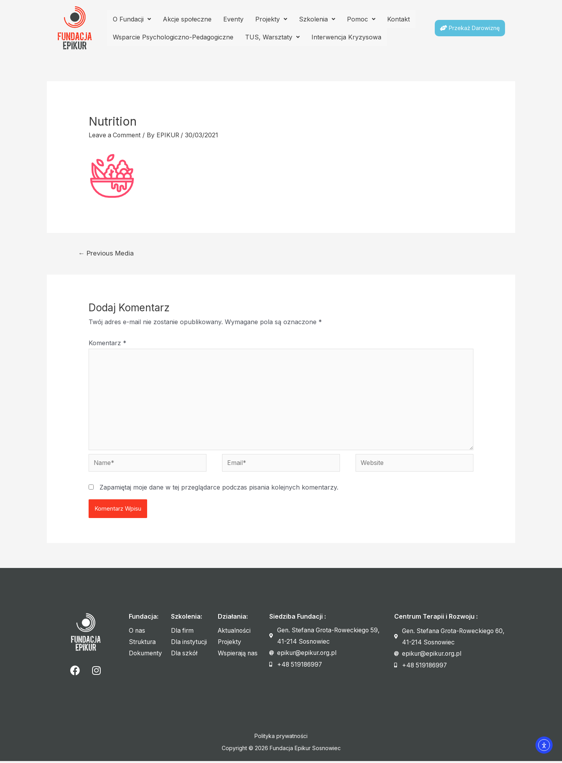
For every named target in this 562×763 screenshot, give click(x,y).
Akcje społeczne (187, 19)
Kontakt (398, 19)
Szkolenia (317, 19)
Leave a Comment (115, 135)
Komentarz (107, 342)
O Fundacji (132, 19)
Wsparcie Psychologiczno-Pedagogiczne (173, 37)
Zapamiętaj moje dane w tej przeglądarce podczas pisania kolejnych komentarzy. (219, 489)
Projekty (271, 19)
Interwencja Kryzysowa (346, 37)
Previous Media (106, 252)
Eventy (233, 19)
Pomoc (361, 19)
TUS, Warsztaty (272, 37)
